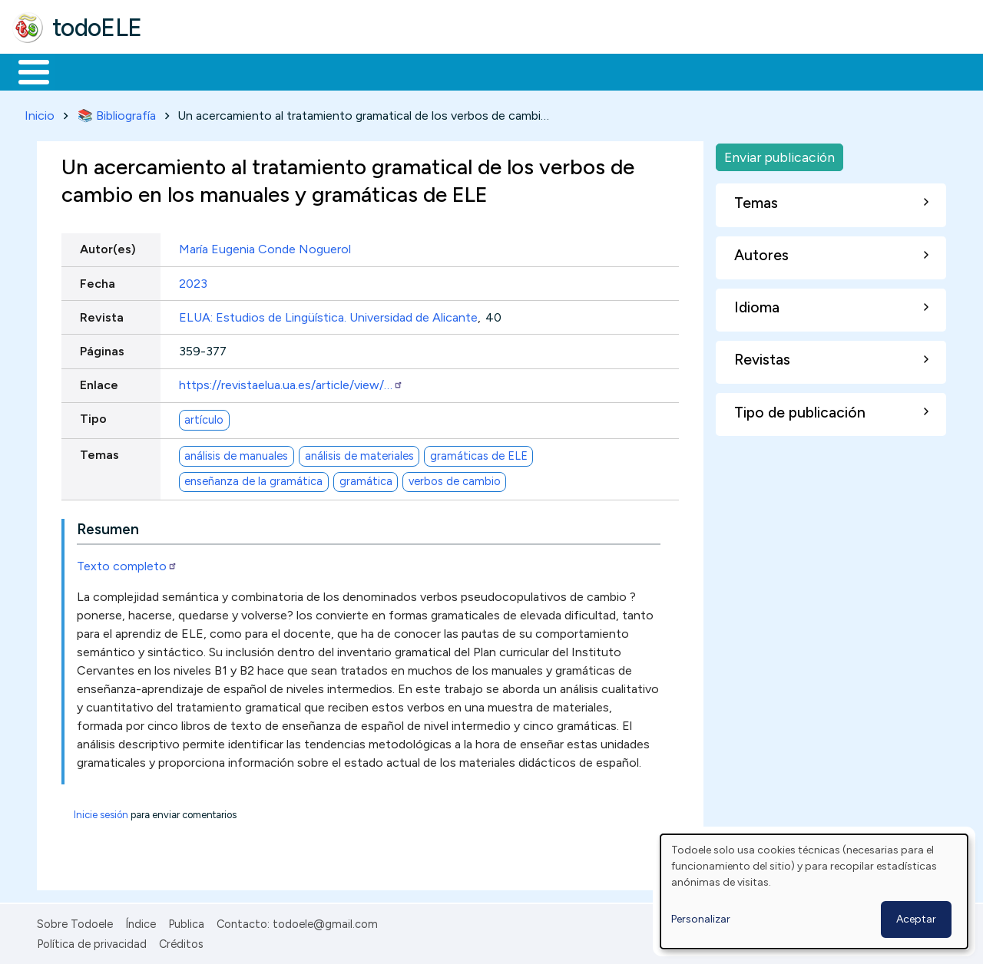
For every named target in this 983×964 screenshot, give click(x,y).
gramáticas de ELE (479, 453)
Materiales (86, 70)
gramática (365, 479)
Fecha (97, 280)
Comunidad (562, 70)
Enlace (99, 382)
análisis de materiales (359, 453)
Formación (185, 70)
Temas (99, 452)
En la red (363, 70)
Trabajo (276, 70)
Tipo (93, 416)
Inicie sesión (101, 811)
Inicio (25, 70)
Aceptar (916, 919)
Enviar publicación (779, 154)
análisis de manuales (236, 453)
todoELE (97, 27)
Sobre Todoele (75, 921)
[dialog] (814, 891)
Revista (102, 314)
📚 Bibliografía (117, 112)
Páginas (102, 348)
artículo (203, 417)
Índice (140, 921)
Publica (186, 921)
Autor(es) (108, 246)
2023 (193, 280)
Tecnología (459, 70)
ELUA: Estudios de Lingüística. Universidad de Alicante (328, 314)
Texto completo (127, 563)
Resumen (108, 526)
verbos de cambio (455, 479)
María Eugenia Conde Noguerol (265, 246)
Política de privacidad (92, 942)
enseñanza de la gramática (253, 479)
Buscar (630, 70)
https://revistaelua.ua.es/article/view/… (291, 382)
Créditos (181, 942)
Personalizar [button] (700, 919)
